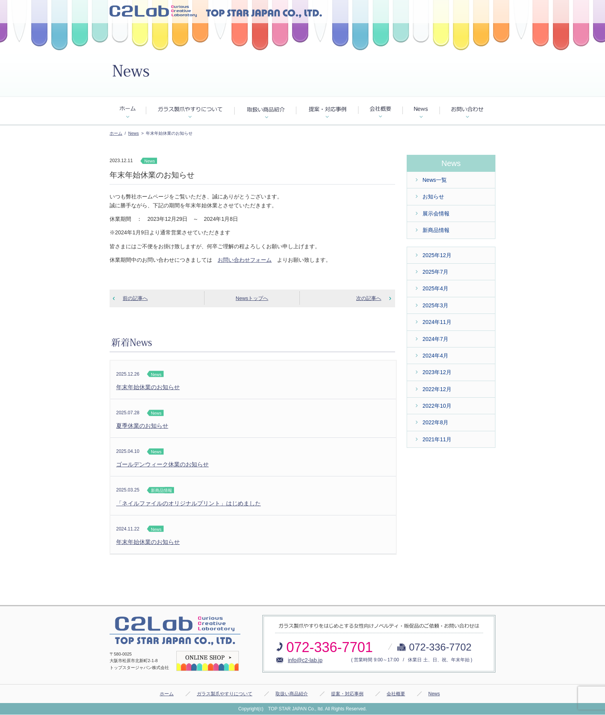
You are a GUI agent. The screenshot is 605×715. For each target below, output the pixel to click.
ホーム (116, 133)
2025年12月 (436, 255)
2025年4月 (435, 288)
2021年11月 (436, 439)
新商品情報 (436, 230)
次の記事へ (368, 298)
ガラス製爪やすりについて (224, 693)
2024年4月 (435, 355)
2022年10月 (436, 406)
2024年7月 (435, 339)
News (133, 133)
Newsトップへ (252, 298)
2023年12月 (436, 372)
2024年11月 (436, 322)
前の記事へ (135, 298)
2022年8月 (435, 422)
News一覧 (434, 180)
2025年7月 (435, 272)
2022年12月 (436, 389)
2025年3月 (435, 305)
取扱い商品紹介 (291, 693)
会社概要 (396, 693)
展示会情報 (436, 213)
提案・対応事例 (347, 693)
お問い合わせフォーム (245, 260)
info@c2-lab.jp (305, 660)
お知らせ (433, 196)
